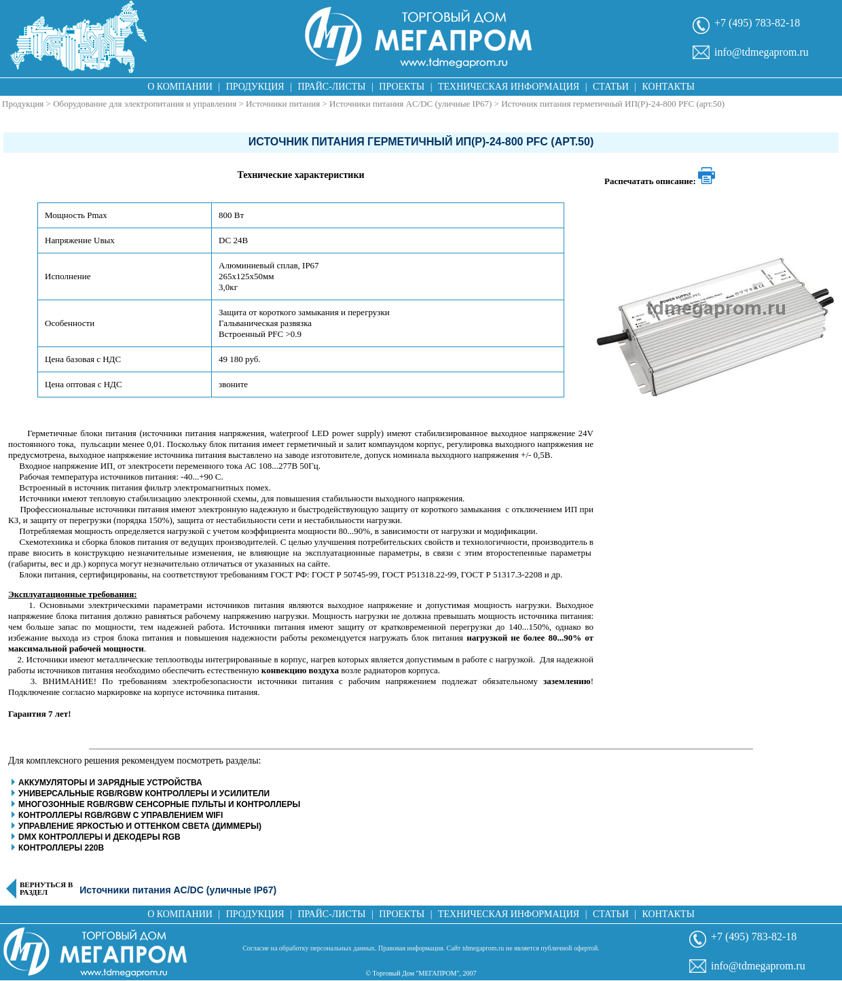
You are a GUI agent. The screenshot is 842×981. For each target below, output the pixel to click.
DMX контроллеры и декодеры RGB (99, 837)
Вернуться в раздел (46, 888)
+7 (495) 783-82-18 (757, 23)
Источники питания (283, 104)
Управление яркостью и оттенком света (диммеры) (139, 826)
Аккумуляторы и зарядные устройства (110, 782)
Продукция (255, 87)
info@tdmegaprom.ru (761, 52)
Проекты (401, 87)
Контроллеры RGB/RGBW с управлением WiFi (120, 815)
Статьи (611, 87)
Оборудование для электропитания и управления (144, 104)
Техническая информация (508, 87)
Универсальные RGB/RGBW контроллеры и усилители (144, 793)
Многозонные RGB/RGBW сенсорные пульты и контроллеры (160, 804)
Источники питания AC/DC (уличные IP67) (410, 104)
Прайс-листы (332, 87)
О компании (180, 87)
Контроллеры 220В (61, 848)
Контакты (668, 87)
